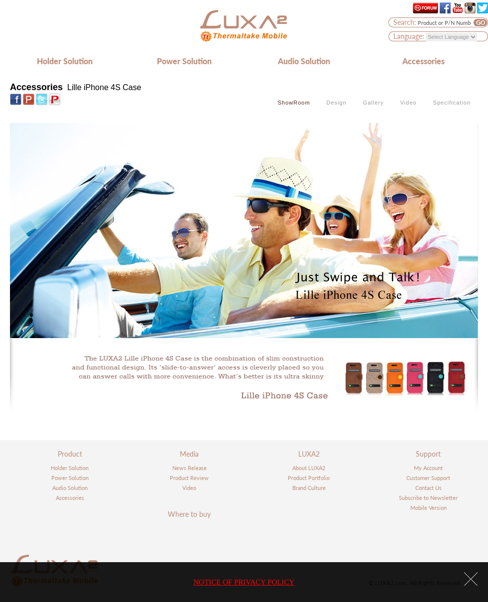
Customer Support (428, 478)
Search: (404, 22)
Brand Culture (309, 487)
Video (408, 103)
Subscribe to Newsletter (428, 497)
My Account (428, 468)
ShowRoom (294, 103)
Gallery (373, 103)
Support (428, 454)
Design (337, 103)
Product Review (189, 478)
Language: (408, 36)
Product (70, 454)
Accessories (423, 61)
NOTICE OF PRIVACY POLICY (244, 582)
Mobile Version (428, 507)
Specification (452, 103)
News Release (189, 468)
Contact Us (428, 487)
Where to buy (189, 514)
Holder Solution (65, 61)
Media (189, 454)
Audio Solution (304, 61)
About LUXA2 (308, 468)
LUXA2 (309, 454)
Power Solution (184, 61)
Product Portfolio (309, 478)
